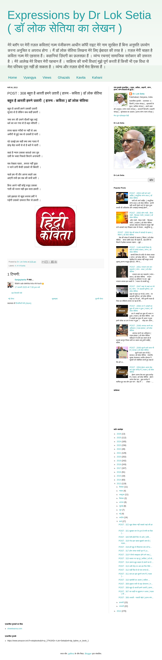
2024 (119, 441)
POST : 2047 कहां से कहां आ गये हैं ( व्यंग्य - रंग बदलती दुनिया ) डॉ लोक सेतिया (142, 288)
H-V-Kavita (21, 266)
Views (47, 77)
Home (12, 77)
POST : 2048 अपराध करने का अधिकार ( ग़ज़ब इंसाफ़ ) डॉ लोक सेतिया (141, 328)
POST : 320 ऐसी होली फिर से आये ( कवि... (135, 537)
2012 (119, 611)
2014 (119, 480)
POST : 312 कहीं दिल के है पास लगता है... (134, 570)
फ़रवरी (121, 602)
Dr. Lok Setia (138, 94)
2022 (119, 449)
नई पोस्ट (11, 299)
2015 (119, 476)
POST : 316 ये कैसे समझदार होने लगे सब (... (135, 555)
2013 (119, 483)
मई (120, 514)
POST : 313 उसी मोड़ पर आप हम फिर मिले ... (135, 566)
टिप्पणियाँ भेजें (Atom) (23, 303)
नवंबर (121, 491)
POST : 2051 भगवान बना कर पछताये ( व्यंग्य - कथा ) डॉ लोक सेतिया (141, 269)
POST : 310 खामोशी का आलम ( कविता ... (134, 580)
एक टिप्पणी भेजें (16, 293)
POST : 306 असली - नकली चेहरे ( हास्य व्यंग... (136, 597)
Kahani (97, 77)
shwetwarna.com (14, 628)
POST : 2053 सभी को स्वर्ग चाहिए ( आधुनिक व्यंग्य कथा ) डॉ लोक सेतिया (141, 195)
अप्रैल (121, 517)
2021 (119, 453)
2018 (119, 464)
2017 (119, 468)
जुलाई (121, 506)
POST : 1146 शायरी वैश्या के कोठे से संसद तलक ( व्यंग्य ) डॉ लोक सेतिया (140, 249)
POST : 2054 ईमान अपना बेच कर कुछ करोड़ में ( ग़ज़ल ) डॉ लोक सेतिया (142, 369)
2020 (119, 457)
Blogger (88, 653)
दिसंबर (121, 487)
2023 (119, 445)
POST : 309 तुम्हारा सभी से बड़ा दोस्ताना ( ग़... (136, 584)
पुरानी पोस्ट (99, 299)
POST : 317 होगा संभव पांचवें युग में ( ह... (134, 551)
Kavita (81, 77)
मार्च (120, 521)
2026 (119, 434)
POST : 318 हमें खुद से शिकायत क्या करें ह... (135, 547)
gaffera (71, 653)
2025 (119, 438)
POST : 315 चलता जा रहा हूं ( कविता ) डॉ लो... (136, 558)
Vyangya (29, 77)
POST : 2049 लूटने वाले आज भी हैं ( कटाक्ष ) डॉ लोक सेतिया (142, 349)
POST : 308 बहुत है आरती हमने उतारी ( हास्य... (136, 587)
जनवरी (121, 606)
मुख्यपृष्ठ (54, 299)
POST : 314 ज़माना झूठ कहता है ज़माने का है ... (136, 562)
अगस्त (121, 502)
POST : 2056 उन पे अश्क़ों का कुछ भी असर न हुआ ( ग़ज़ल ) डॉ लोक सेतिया (141, 308)
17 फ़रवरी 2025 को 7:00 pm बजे (27, 287)
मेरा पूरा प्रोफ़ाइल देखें (121, 115)
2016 (119, 472)
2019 (119, 461)
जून (120, 510)
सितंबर (121, 498)
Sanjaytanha (20, 280)
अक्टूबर (122, 494)
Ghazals (64, 77)
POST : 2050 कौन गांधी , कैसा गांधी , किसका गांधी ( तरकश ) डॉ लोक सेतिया (141, 215)
